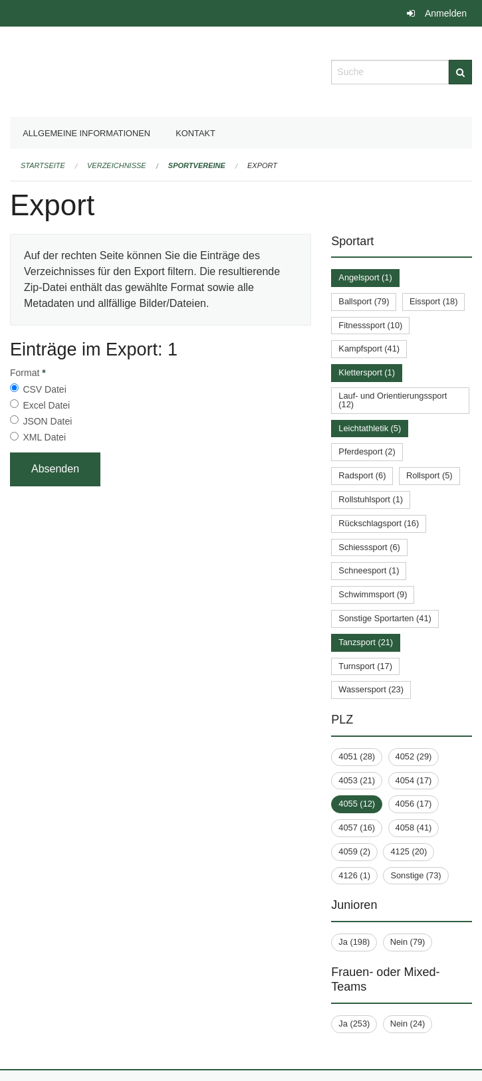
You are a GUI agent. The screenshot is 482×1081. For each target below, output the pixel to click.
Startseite (43, 165)
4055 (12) (356, 804)
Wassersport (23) (371, 689)
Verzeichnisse (116, 165)
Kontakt (195, 133)
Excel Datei (46, 405)
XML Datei (44, 437)
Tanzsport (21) (365, 642)
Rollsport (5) (429, 475)
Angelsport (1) (365, 277)
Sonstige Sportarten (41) (384, 618)
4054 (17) (414, 780)
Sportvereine (196, 165)
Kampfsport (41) (369, 348)
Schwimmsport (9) (372, 594)
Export (262, 165)
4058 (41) (414, 828)
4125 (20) (408, 851)
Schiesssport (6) (369, 547)
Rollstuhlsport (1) (370, 499)
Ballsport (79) (363, 301)
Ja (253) (354, 1024)
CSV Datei (44, 389)
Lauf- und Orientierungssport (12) (392, 400)
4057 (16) (356, 828)
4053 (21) (356, 780)
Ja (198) (354, 942)
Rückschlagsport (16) (378, 523)
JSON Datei (47, 421)
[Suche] (460, 72)
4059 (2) (354, 851)
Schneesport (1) (368, 570)
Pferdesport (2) (366, 451)
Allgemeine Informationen (86, 133)
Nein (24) (407, 1024)
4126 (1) (354, 875)
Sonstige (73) (415, 875)
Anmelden (446, 13)
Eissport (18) (434, 301)
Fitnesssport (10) (370, 325)
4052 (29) (414, 756)
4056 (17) (414, 804)
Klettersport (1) (366, 372)
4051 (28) (356, 756)
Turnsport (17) (365, 666)
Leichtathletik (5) (369, 428)
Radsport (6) (362, 475)
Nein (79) (407, 942)
